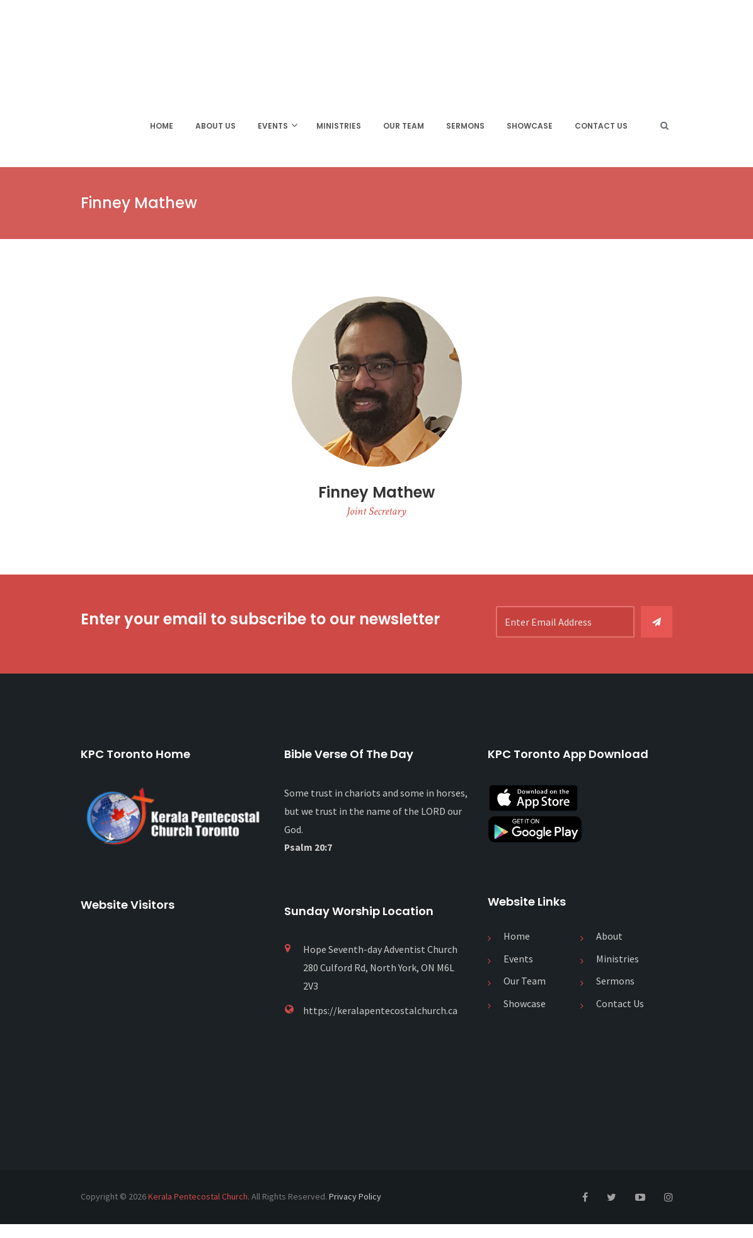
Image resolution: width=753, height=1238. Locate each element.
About (609, 950)
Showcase (530, 129)
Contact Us (601, 129)
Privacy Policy (355, 1211)
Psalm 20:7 (308, 861)
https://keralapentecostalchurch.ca (380, 1024)
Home (161, 129)
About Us (215, 129)
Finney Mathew (376, 500)
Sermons (465, 129)
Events (273, 129)
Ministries (338, 129)
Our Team (403, 129)
